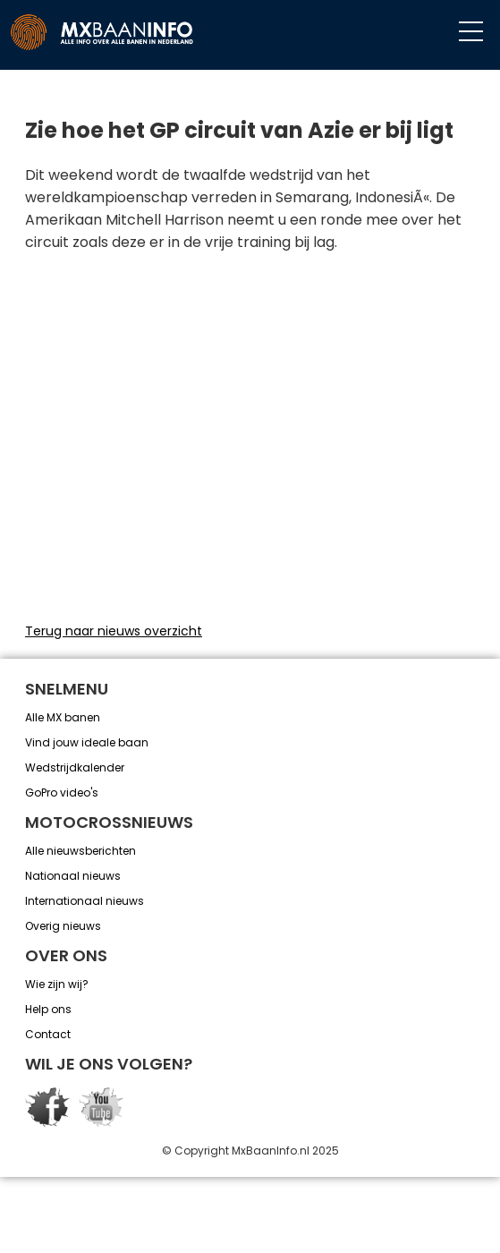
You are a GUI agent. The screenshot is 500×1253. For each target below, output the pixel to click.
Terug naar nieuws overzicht (113, 631)
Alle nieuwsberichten (80, 850)
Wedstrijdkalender (74, 767)
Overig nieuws (63, 925)
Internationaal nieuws (84, 900)
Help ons (48, 1009)
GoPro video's (61, 792)
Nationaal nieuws (73, 875)
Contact (48, 1034)
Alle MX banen (62, 717)
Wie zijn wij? (57, 984)
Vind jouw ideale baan (86, 742)
